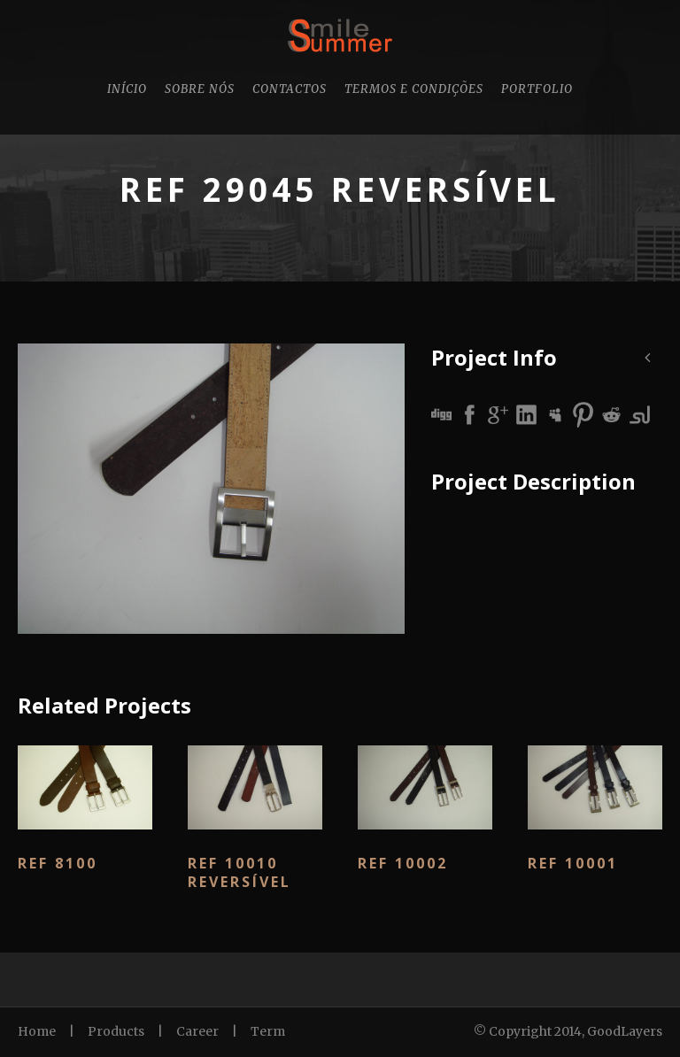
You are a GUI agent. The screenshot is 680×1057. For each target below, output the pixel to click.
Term (268, 1031)
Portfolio (537, 88)
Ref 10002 (403, 863)
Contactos (289, 88)
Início (127, 88)
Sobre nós (200, 88)
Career (197, 1031)
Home (37, 1031)
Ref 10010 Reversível (239, 872)
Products (116, 1031)
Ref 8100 (57, 863)
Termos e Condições (413, 88)
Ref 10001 (573, 863)
